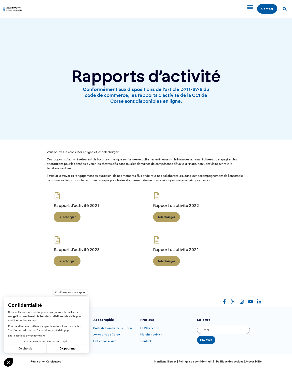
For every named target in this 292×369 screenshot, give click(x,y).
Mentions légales (165, 361)
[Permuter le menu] (250, 7)
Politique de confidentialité (196, 361)
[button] (284, 8)
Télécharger (67, 217)
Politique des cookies (229, 361)
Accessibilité (253, 361)
